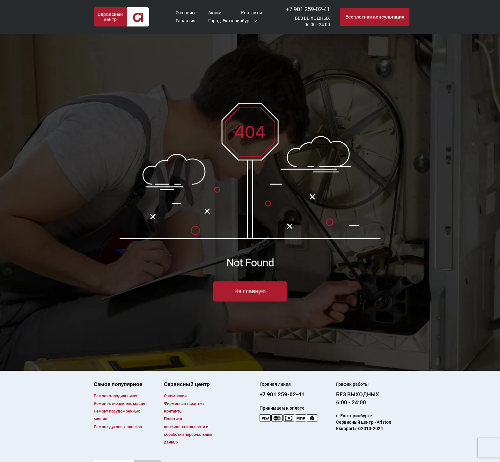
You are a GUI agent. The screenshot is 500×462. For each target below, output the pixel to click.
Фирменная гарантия (184, 403)
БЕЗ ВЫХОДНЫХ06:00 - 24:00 (312, 21)
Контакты (251, 12)
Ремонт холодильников (116, 395)
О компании (175, 395)
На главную (250, 291)
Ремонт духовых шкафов (118, 426)
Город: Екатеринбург (229, 20)
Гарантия (185, 20)
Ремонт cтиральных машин (120, 403)
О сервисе (186, 12)
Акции (214, 12)
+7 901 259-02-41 (308, 9)
